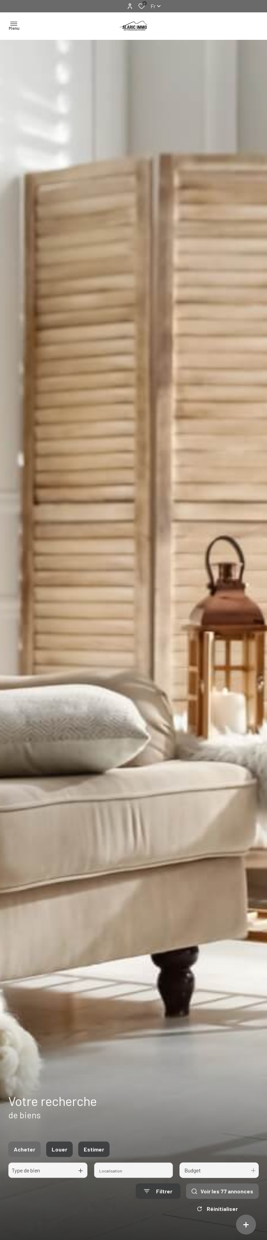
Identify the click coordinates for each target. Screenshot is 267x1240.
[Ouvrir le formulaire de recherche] (158, 1198)
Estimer (94, 1156)
